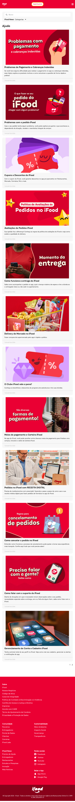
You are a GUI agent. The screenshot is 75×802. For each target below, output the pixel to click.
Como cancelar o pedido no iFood (21, 540)
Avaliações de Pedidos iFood (18, 228)
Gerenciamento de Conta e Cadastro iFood (26, 648)
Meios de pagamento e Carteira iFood (23, 434)
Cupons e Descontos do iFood (19, 175)
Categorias (20, 19)
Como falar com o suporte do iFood (22, 593)
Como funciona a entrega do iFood (21, 281)
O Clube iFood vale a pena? (18, 384)
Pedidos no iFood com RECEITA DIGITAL (24, 487)
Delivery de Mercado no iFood (19, 333)
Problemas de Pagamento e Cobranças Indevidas (29, 67)
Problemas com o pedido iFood (20, 122)
